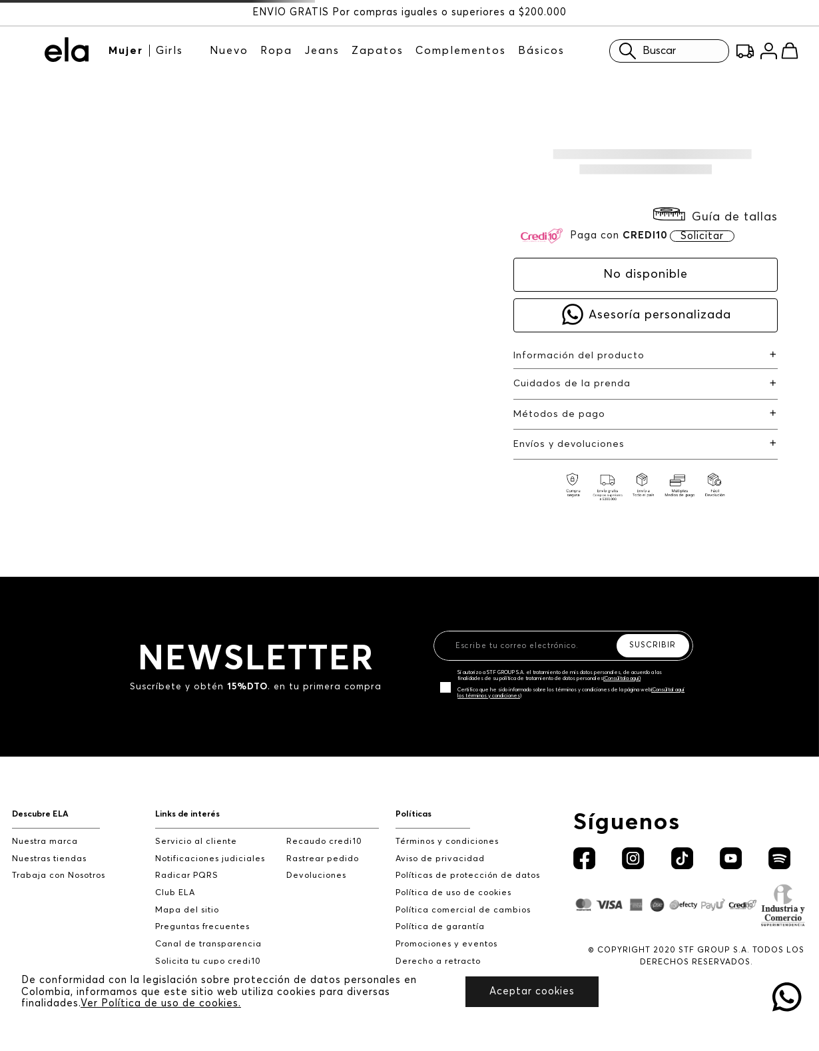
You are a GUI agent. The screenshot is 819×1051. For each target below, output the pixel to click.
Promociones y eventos (446, 944)
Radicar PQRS (186, 875)
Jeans (322, 50)
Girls (169, 50)
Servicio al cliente (196, 841)
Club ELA (175, 892)
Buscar (644, 51)
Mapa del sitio (187, 910)
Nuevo (229, 50)
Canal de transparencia (208, 944)
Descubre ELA (40, 814)
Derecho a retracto (438, 961)
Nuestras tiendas (49, 859)
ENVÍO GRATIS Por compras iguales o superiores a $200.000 (409, 12)
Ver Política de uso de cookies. (161, 1003)
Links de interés (187, 814)
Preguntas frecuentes (202, 926)
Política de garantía (440, 926)
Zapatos (378, 50)
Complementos (460, 50)
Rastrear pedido (322, 859)
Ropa (276, 50)
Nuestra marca (45, 841)
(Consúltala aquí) (622, 678)
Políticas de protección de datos (468, 875)
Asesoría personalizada (660, 315)
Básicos (541, 50)
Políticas (413, 814)
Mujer (126, 50)
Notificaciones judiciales (210, 859)
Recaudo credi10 (324, 841)
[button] (715, 216)
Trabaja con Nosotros (58, 875)
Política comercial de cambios (463, 910)
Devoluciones (316, 875)
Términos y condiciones (447, 841)
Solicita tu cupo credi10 (208, 961)
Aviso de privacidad (440, 859)
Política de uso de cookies (453, 892)
